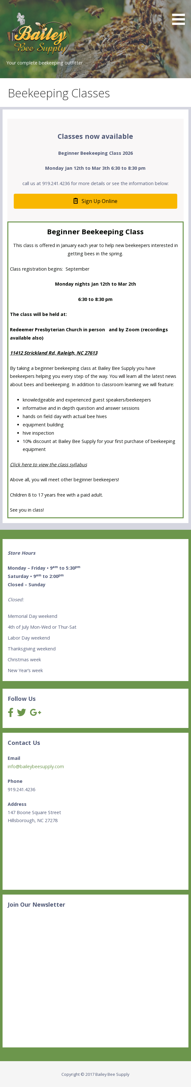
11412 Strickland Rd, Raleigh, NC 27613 (53, 353)
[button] (181, 13)
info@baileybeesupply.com (36, 766)
